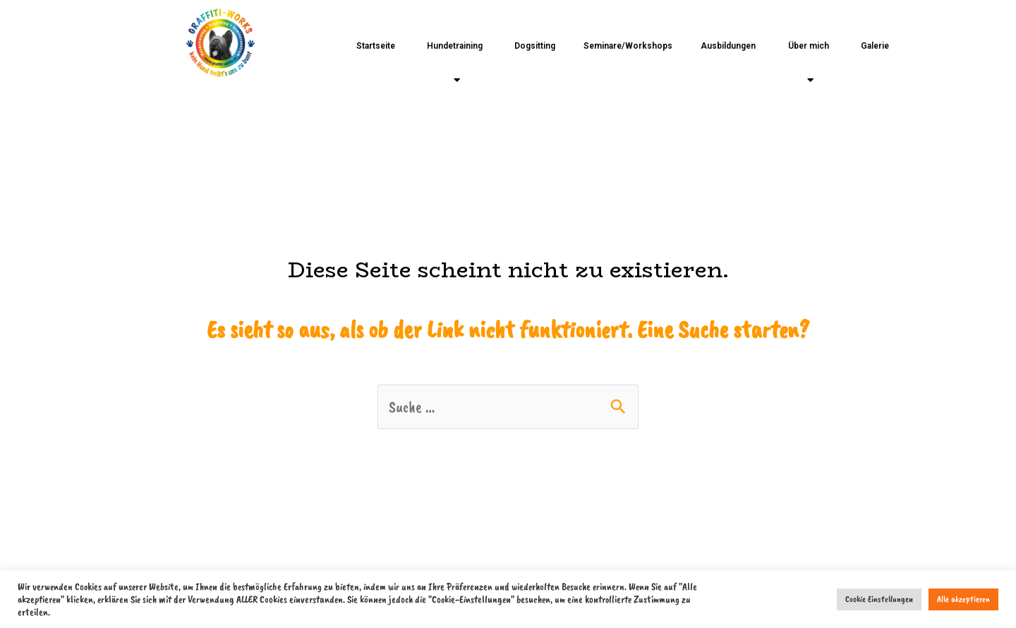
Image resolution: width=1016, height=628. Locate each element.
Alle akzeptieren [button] (963, 599)
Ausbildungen (728, 46)
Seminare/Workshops (627, 46)
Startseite (375, 46)
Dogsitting (534, 46)
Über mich (808, 63)
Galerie (875, 46)
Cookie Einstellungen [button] (879, 599)
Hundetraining (455, 63)
